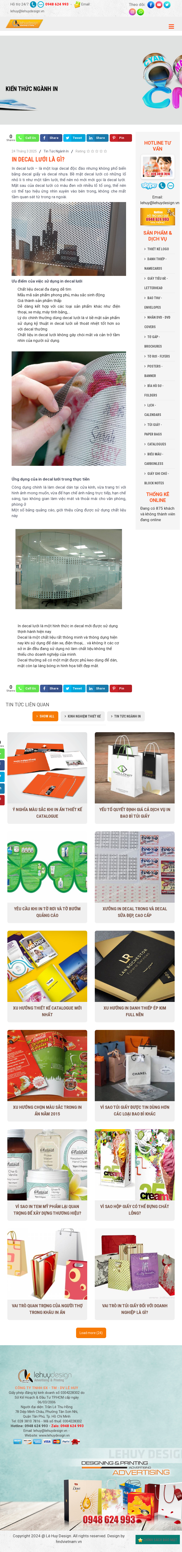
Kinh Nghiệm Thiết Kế (84, 716)
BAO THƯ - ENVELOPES (153, 302)
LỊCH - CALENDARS (152, 410)
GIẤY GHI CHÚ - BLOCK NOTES (156, 478)
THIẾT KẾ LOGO (158, 249)
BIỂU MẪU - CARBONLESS (153, 459)
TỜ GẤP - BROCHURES (153, 341)
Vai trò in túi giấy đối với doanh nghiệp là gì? (135, 1309)
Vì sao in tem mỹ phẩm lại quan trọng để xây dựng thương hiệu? (47, 1210)
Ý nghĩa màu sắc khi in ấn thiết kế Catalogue (47, 813)
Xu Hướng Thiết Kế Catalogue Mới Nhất (47, 1011)
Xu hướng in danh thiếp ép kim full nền (135, 1011)
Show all (47, 716)
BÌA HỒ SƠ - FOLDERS (154, 390)
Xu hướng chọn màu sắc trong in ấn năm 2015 (47, 1110)
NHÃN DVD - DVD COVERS (157, 322)
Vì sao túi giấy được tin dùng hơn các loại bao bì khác (134, 1110)
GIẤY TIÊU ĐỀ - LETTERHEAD (156, 283)
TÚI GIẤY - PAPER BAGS (153, 429)
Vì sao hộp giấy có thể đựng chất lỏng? (134, 1210)
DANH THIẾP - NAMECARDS (155, 263)
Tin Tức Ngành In (56, 151)
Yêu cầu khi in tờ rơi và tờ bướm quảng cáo (47, 912)
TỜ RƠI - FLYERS (158, 356)
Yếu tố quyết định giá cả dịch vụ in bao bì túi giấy (134, 813)
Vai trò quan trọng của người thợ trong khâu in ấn (47, 1309)
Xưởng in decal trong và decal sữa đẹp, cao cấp (135, 912)
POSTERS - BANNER (153, 371)
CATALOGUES (156, 444)
